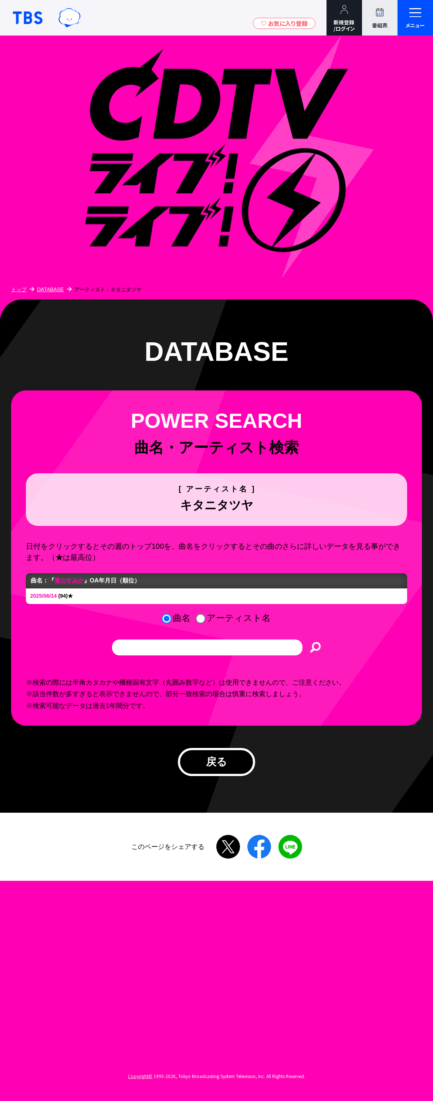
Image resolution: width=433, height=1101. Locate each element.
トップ (19, 289)
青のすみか (69, 580)
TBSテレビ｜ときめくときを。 (28, 17)
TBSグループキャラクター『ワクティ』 (69, 18)
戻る (216, 762)
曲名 (181, 618)
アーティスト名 (239, 618)
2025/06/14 (43, 596)
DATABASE (50, 289)
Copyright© (140, 1076)
